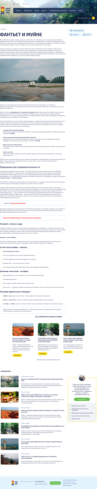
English (27, 3)
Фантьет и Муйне (30, 376)
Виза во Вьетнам (78, 30)
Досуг (44, 10)
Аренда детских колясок (79, 406)
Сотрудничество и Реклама (58, 10)
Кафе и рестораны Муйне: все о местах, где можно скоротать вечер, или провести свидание (39, 395)
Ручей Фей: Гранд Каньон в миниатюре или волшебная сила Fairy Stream (48, 339)
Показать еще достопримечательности (48, 359)
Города (18, 10)
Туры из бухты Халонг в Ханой (80, 416)
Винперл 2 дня (76, 418)
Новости (23, 376)
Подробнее (17, 355)
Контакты (73, 10)
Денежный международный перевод (82, 413)
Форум (36, 10)
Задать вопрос (82, 399)
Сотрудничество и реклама (69, 481)
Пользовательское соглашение (70, 483)
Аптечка (75, 34)
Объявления (28, 10)
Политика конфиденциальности (70, 479)
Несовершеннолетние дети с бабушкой (80, 409)
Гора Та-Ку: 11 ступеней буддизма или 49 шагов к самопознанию (39, 457)
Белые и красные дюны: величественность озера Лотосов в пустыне (21, 339)
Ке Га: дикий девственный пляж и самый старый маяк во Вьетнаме (73, 339)
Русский (18, 3)
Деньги (88, 34)
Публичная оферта (67, 485)
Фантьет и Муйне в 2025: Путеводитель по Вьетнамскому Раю (42, 380)
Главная (4, 29)
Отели (81, 10)
